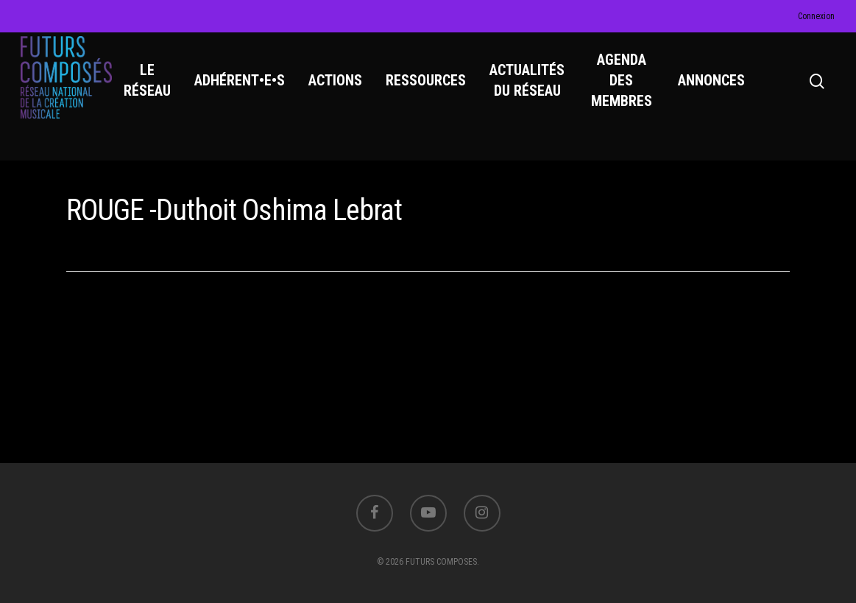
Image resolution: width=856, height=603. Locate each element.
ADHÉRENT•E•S (247, 89)
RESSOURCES (433, 89)
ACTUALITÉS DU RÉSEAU (534, 89)
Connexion (816, 16)
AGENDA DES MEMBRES (626, 89)
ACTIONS (342, 89)
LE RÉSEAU (154, 89)
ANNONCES (713, 89)
